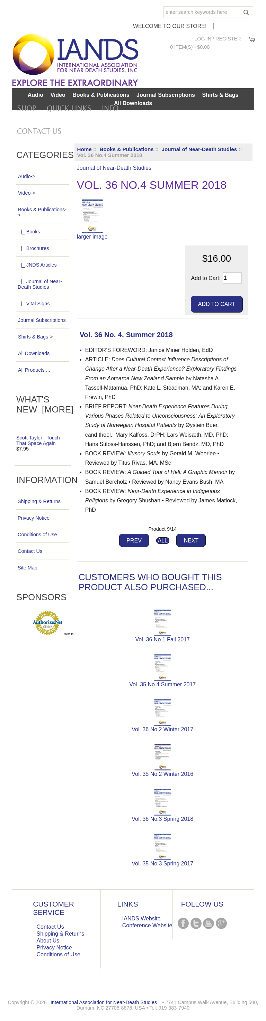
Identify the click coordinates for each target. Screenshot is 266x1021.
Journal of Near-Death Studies (199, 149)
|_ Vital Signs (34, 303)
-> (42, 212)
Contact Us (39, 131)
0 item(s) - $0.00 (190, 47)
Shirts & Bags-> (35, 337)
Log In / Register (217, 38)
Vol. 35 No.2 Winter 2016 (162, 774)
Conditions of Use (37, 534)
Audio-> (26, 176)
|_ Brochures (33, 248)
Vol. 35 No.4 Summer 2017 (162, 684)
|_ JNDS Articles (37, 265)
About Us (48, 941)
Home (84, 149)
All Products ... (34, 370)
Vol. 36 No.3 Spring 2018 (162, 819)
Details (69, 634)
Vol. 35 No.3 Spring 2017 (162, 863)
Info (110, 108)
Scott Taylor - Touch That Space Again (38, 440)
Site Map (27, 567)
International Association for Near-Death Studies (104, 1002)
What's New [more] (44, 404)
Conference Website (147, 925)
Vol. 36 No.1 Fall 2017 (162, 639)
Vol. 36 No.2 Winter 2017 (162, 729)
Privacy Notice (34, 518)
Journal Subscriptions (165, 95)
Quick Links (69, 108)
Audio (35, 95)
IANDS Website (141, 918)
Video (57, 95)
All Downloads (133, 103)
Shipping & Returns (39, 501)
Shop (26, 108)
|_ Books (29, 231)
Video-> (26, 193)
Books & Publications (127, 149)
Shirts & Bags (220, 95)
